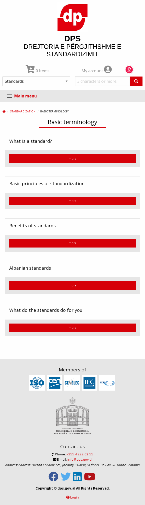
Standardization (23, 111)
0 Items (38, 71)
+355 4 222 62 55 (79, 454)
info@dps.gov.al (80, 459)
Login (74, 497)
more (72, 159)
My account (97, 71)
